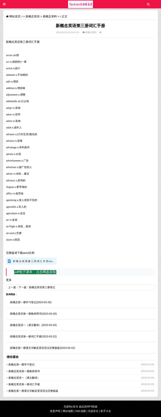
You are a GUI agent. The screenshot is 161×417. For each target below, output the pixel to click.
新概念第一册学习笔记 (23, 302)
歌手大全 (106, 411)
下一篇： (24, 287)
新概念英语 (33, 16)
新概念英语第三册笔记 (42, 287)
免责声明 (55, 411)
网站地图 (68, 411)
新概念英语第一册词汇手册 (26, 336)
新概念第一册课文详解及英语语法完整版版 (35, 347)
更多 (9, 279)
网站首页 (15, 16)
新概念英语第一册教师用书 (26, 313)
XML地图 (80, 411)
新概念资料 (50, 16)
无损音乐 (93, 411)
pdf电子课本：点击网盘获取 (35, 272)
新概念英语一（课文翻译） (26, 325)
